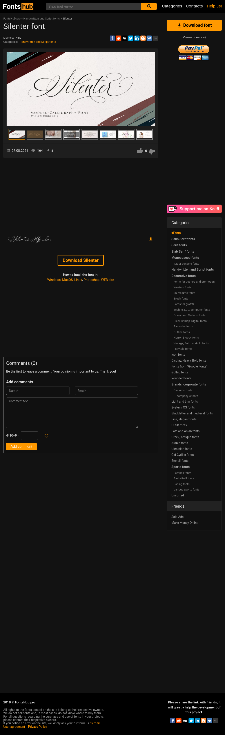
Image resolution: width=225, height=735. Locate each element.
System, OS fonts (183, 407)
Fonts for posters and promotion (194, 281)
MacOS (67, 280)
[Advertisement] (80, 195)
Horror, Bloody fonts (186, 337)
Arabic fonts (179, 443)
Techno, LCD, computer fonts (192, 309)
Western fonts (182, 287)
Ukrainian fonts (181, 449)
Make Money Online (184, 522)
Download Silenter (81, 260)
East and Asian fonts (185, 431)
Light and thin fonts (184, 401)
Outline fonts (182, 332)
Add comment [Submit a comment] (21, 446)
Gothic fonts (179, 372)
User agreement (14, 726)
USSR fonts (179, 425)
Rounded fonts (181, 378)
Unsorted (177, 495)
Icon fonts (178, 354)
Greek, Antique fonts (185, 437)
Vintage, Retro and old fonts (191, 343)
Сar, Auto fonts (183, 390)
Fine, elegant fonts (183, 419)
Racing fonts (182, 484)
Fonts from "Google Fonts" (189, 366)
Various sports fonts (187, 489)
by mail (95, 723)
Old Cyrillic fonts (182, 455)
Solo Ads (177, 517)
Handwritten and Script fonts (38, 41)
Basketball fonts (184, 478)
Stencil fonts (180, 460)
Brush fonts (181, 298)
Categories (172, 6)
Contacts (194, 6)
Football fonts (182, 473)
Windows (54, 280)
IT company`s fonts (186, 396)
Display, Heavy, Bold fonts (188, 360)
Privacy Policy (37, 726)
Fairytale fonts (183, 348)
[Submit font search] (149, 6)
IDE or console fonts (186, 263)
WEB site (107, 280)
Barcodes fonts (183, 326)
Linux (78, 280)
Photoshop (92, 280)
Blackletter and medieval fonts (192, 413)
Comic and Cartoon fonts (189, 315)
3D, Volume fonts (184, 292)
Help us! (214, 6)
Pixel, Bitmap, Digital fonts (190, 321)
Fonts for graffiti (184, 304)
